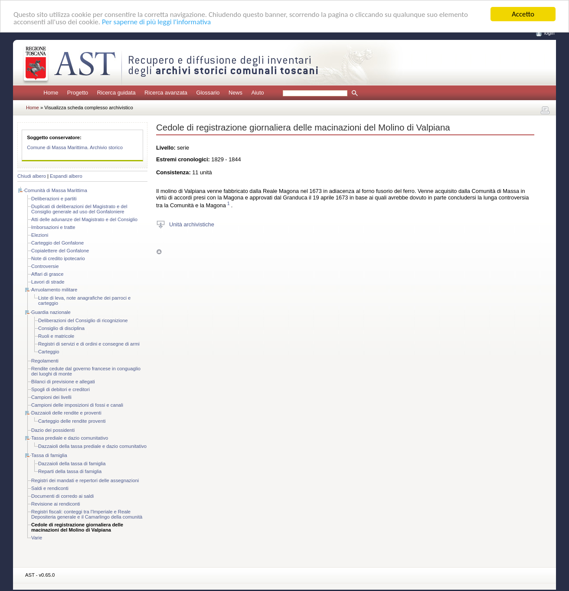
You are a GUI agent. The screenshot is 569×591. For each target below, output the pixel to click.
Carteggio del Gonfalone (57, 242)
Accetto (523, 14)
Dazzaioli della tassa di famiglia (71, 463)
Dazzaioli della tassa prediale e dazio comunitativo (92, 446)
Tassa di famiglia (49, 455)
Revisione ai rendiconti (55, 503)
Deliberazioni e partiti (53, 198)
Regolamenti (45, 360)
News (235, 92)
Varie (36, 537)
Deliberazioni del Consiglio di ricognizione (83, 320)
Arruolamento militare (54, 289)
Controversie (45, 266)
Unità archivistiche (191, 224)
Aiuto (257, 92)
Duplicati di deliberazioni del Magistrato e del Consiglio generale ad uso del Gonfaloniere (79, 209)
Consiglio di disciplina (61, 328)
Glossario (207, 92)
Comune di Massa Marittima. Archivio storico (75, 147)
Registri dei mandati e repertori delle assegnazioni (85, 480)
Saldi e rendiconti (50, 488)
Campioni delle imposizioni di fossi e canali (77, 405)
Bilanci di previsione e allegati (63, 381)
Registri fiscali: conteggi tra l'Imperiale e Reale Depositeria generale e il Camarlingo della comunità (86, 514)
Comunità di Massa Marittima (55, 190)
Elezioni (39, 235)
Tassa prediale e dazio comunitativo (69, 438)
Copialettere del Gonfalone (60, 250)
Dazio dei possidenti (53, 430)
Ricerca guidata (116, 92)
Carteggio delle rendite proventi (71, 421)
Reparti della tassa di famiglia (69, 471)
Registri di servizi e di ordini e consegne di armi (89, 343)
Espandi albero (66, 176)
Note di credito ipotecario (58, 258)
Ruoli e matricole (56, 336)
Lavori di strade (48, 281)
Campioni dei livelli (51, 397)
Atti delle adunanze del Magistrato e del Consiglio (84, 219)
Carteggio (48, 351)
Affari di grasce (47, 274)
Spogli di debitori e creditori (60, 389)
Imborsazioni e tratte (53, 227)
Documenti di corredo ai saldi (62, 496)
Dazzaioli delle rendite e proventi (66, 412)
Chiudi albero (31, 176)
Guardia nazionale (51, 312)
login (549, 33)
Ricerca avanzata (165, 92)
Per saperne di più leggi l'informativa (156, 21)
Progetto (77, 92)
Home (50, 92)
